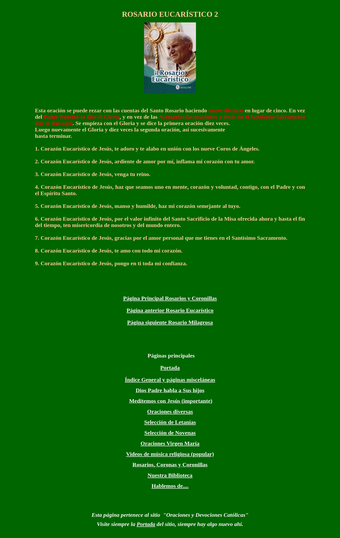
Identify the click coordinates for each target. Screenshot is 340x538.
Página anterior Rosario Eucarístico (170, 310)
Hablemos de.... (170, 486)
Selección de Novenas (170, 433)
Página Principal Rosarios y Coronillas (170, 298)
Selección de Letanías (170, 422)
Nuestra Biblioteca (170, 475)
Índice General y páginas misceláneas (170, 380)
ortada (147, 524)
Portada (170, 368)
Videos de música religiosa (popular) (170, 454)
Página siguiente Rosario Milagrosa (170, 322)
